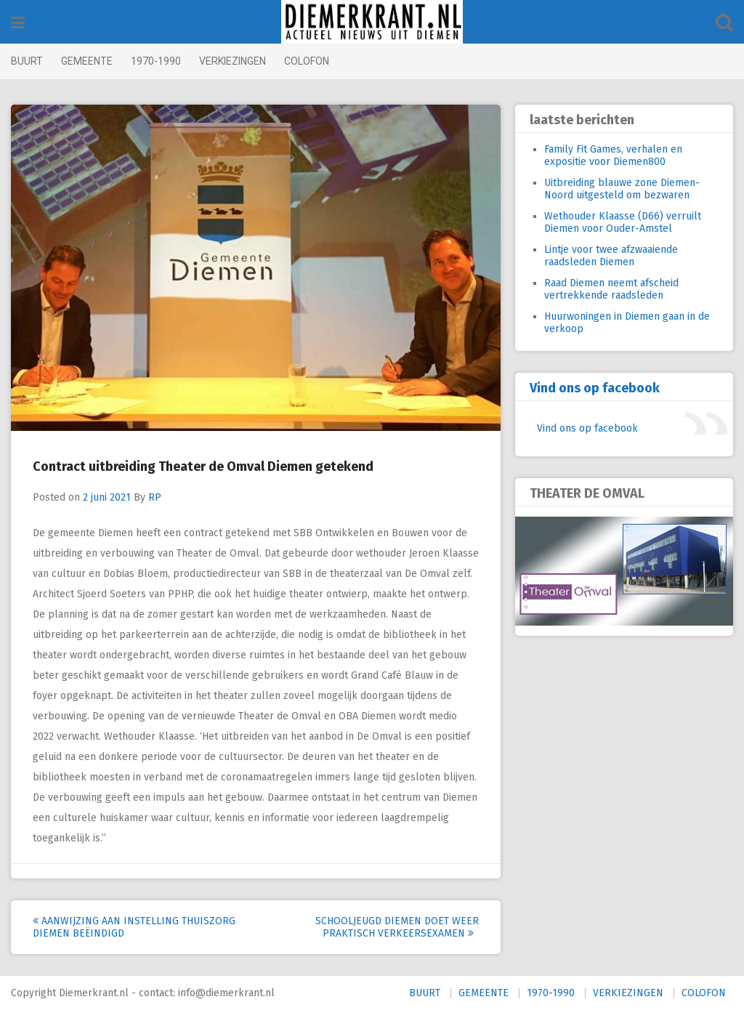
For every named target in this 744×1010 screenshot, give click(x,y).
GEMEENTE (87, 61)
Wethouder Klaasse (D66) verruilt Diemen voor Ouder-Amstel (622, 222)
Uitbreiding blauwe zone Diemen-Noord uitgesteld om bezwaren (622, 189)
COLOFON (306, 61)
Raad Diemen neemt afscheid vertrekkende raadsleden (611, 289)
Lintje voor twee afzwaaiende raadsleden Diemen (611, 255)
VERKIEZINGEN (232, 61)
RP (154, 497)
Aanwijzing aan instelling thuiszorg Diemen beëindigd (134, 927)
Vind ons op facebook (595, 388)
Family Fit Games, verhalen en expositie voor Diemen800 (613, 155)
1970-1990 (156, 61)
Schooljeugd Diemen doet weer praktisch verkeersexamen (397, 927)
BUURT (27, 61)
